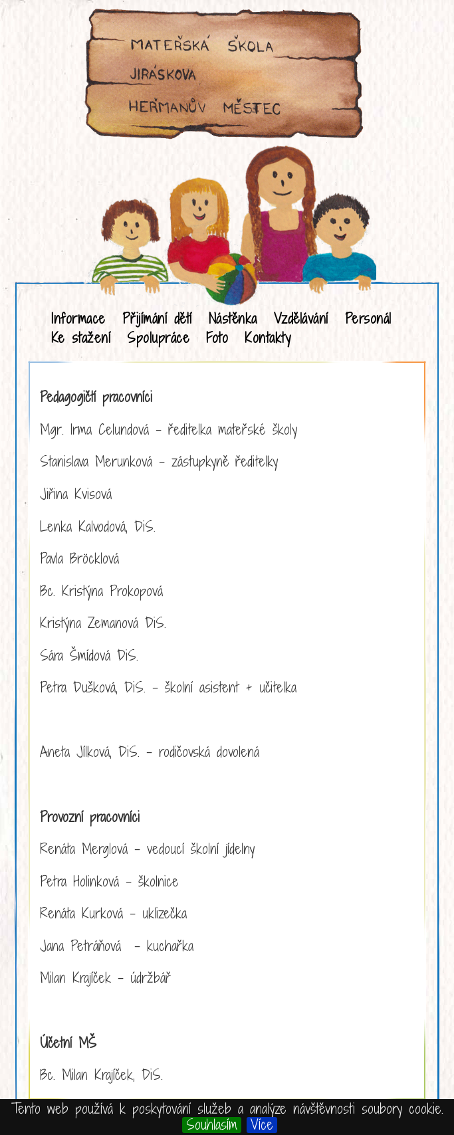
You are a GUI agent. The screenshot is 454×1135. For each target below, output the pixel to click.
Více (262, 1125)
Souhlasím (211, 1125)
